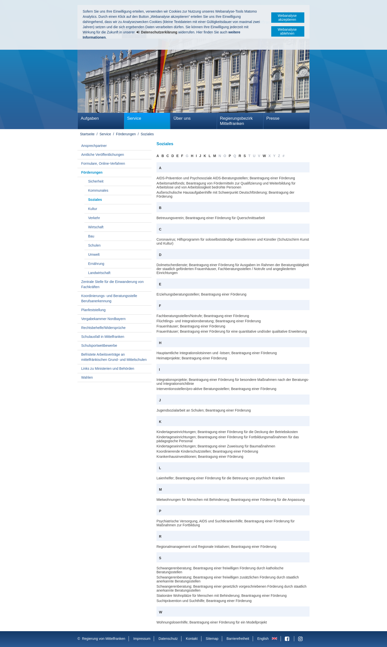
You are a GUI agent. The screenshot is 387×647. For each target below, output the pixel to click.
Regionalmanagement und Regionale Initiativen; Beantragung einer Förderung (216, 547)
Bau (91, 236)
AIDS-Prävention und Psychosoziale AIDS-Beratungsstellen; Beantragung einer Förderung (225, 178)
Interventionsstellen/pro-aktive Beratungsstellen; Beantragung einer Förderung (216, 389)
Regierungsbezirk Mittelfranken (236, 121)
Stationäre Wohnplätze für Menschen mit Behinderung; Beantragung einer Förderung (221, 596)
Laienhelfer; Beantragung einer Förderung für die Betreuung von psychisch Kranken (220, 478)
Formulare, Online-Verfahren (103, 163)
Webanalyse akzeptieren (287, 18)
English (263, 639)
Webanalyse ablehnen (287, 31)
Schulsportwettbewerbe (99, 345)
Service (134, 118)
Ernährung (96, 264)
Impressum (141, 639)
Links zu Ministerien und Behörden (107, 368)
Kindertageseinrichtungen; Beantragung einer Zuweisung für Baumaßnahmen (215, 446)
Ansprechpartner (94, 146)
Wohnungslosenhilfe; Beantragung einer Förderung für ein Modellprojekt (211, 622)
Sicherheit (95, 181)
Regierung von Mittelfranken (103, 639)
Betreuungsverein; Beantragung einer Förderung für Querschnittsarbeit (210, 218)
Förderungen (126, 134)
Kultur (92, 209)
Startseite (87, 134)
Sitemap (212, 639)
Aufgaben (90, 118)
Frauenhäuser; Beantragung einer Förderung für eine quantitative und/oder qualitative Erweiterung (231, 331)
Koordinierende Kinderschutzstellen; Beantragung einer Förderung (207, 451)
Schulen (94, 245)
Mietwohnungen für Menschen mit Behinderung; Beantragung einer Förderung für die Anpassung (230, 500)
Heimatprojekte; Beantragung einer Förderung (191, 358)
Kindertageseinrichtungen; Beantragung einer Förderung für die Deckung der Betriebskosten (227, 432)
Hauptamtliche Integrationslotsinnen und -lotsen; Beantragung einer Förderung (216, 353)
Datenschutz (168, 639)
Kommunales (98, 190)
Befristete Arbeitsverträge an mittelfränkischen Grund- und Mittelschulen (114, 357)
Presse (272, 118)
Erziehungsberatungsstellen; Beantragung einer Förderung (201, 294)
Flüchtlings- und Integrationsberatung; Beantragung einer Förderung (208, 321)
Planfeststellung (93, 310)
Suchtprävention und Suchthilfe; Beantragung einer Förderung (204, 601)
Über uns (182, 118)
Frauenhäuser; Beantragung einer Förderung (190, 326)
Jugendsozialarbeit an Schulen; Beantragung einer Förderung (203, 410)
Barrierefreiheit (238, 639)
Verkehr (94, 218)
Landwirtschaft (99, 273)
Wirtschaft (95, 227)
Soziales (147, 134)
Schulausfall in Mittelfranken (102, 337)
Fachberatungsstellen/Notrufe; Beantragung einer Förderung (202, 316)
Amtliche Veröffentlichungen (102, 155)
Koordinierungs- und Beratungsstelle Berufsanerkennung (109, 298)
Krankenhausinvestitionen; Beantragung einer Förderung (199, 457)
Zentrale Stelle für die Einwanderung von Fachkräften (112, 284)
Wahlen (87, 377)
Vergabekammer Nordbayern (103, 319)
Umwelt (94, 254)
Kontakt (191, 639)
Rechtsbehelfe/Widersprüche (103, 328)
